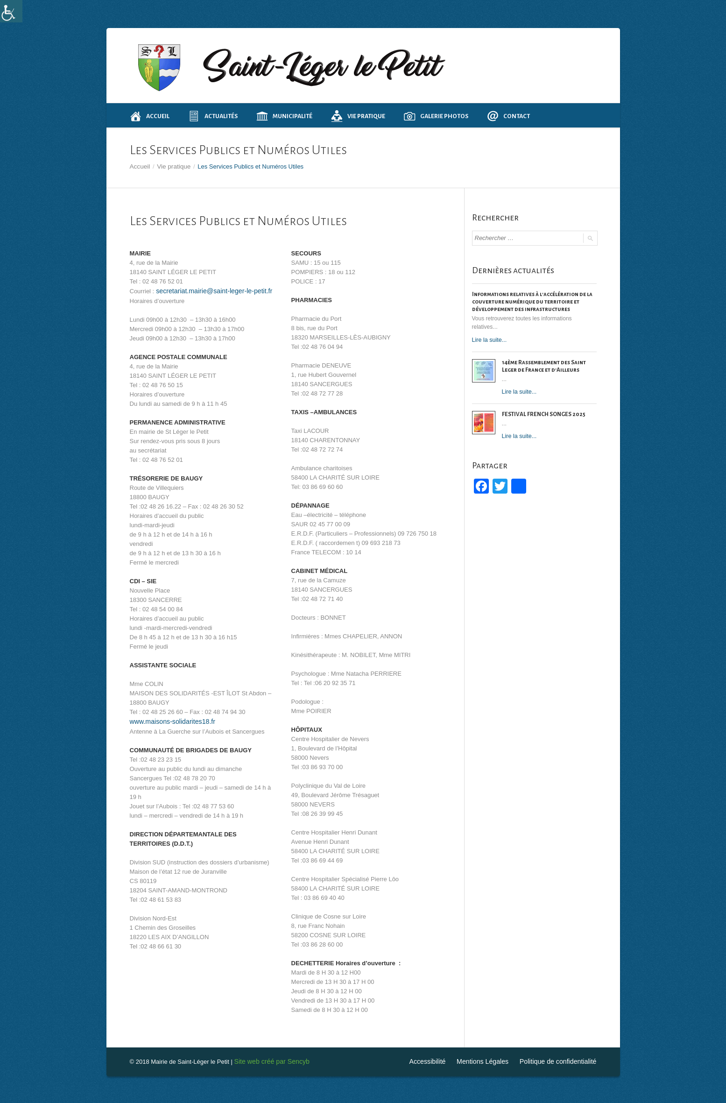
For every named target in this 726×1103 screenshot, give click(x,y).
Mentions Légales (491, 1060)
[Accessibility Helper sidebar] (11, 11)
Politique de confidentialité (561, 1060)
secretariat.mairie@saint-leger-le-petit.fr (208, 290)
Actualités (213, 116)
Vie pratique (358, 116)
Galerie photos (436, 116)
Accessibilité (440, 1060)
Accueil (149, 116)
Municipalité (284, 116)
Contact (508, 116)
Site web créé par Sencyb (268, 1060)
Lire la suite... (488, 338)
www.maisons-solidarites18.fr (169, 719)
